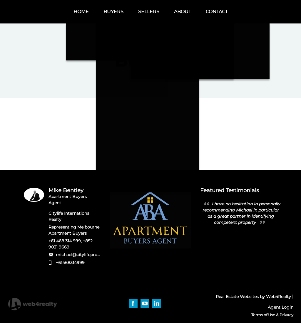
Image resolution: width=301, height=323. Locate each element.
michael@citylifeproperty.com (87, 254)
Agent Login (280, 307)
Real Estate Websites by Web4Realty (253, 296)
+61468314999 (70, 262)
